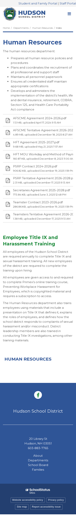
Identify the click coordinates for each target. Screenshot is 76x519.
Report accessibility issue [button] (46, 506)
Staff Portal (68, 3)
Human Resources (42, 27)
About (38, 455)
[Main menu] (69, 13)
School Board (38, 465)
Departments (21, 27)
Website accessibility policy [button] (27, 500)
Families (38, 469)
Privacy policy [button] (56, 500)
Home (6, 27)
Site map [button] (22, 506)
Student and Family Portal (38, 3)
